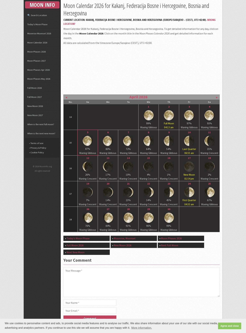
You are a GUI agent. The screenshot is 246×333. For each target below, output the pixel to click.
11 (209, 132)
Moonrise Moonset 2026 (39, 33)
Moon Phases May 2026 (38, 78)
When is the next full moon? (40, 124)
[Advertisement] (141, 69)
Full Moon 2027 (34, 96)
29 (148, 209)
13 (108, 158)
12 (87, 158)
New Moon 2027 (35, 115)
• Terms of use (36, 143)
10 (189, 132)
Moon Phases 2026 (171, 238)
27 (108, 209)
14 (128, 158)
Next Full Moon (169, 245)
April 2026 (138, 96)
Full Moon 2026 (75, 245)
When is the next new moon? (41, 133)
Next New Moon (75, 252)
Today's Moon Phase (78, 238)
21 (128, 183)
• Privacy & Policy (37, 147)
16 (169, 158)
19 (87, 183)
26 (87, 209)
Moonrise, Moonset (125, 238)
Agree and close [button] (230, 326)
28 (128, 209)
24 (189, 183)
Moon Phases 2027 (36, 60)
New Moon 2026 (122, 245)
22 (148, 183)
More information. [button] (141, 327)
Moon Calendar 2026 (37, 42)
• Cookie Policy (36, 152)
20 (108, 183)
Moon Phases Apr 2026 (38, 69)
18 (209, 158)
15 (148, 158)
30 (169, 209)
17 (189, 158)
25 (209, 183)
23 (169, 183)
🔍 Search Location (37, 15)
